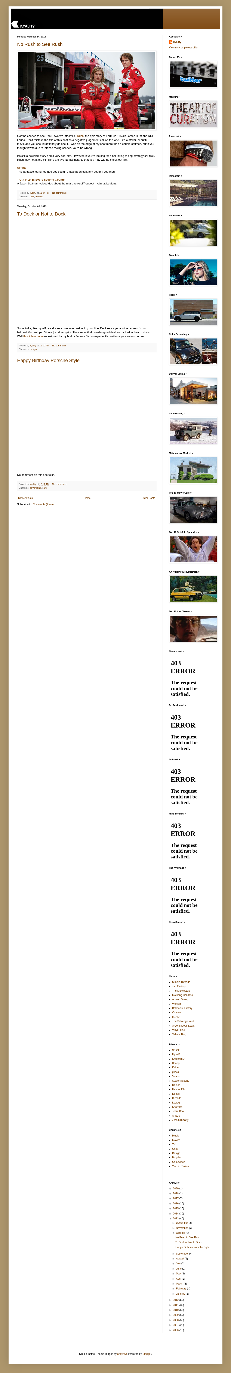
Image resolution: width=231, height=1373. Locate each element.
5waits (175, 1076)
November (182, 1227)
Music (175, 1135)
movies (39, 196)
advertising (35, 488)
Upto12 (176, 1054)
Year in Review (180, 1166)
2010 (176, 1310)
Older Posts (148, 498)
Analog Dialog (180, 999)
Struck (175, 1050)
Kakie (175, 1067)
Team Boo (178, 1111)
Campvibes (178, 1161)
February (181, 1288)
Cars (175, 1148)
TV (173, 1144)
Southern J (178, 1058)
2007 (176, 1325)
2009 (176, 1314)
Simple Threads (181, 982)
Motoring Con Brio (182, 995)
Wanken (177, 1003)
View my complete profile (183, 47)
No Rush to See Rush (40, 44)
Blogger (146, 1353)
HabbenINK (178, 1089)
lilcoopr (176, 1063)
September (182, 1253)
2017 (176, 1198)
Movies (176, 1140)
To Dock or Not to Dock (41, 214)
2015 (176, 1208)
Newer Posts (25, 498)
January (181, 1293)
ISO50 (175, 1016)
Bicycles (177, 1157)
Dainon (176, 1085)
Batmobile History (182, 1008)
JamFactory (179, 986)
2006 (176, 1330)
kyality (177, 41)
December (182, 1222)
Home (87, 498)
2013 (176, 1218)
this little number (33, 336)
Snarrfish (177, 1106)
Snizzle (176, 1115)
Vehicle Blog (179, 1034)
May (179, 1273)
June (179, 1268)
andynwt (122, 1353)
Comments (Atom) (43, 504)
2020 (176, 1188)
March (180, 1283)
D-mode (176, 1098)
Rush (80, 136)
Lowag (176, 1102)
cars (32, 196)
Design (176, 1153)
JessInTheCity (180, 1119)
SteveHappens (180, 1080)
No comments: (60, 193)
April (179, 1278)
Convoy (176, 1012)
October (181, 1232)
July (178, 1263)
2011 (176, 1305)
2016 (176, 1203)
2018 (176, 1193)
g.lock (175, 1072)
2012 (176, 1299)
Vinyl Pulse (178, 1030)
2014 (176, 1213)
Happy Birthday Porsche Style (48, 360)
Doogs (176, 1093)
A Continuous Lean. (183, 1025)
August (180, 1258)
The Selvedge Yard (183, 1021)
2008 (176, 1320)
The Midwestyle (181, 990)
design (33, 349)
